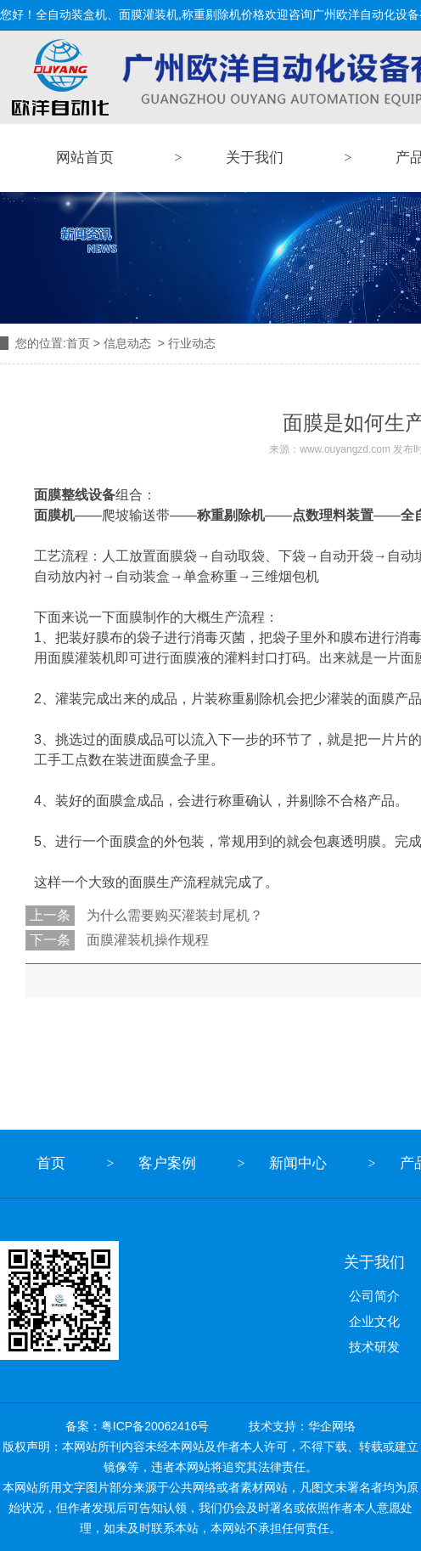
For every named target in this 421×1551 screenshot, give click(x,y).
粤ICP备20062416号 (155, 1426)
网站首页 (85, 157)
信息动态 (127, 343)
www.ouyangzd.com (345, 449)
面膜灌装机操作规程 (146, 940)
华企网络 (332, 1426)
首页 (78, 343)
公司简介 (374, 1296)
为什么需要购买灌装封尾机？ (173, 915)
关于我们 (254, 157)
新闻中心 (298, 1163)
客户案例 (167, 1163)
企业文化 (374, 1321)
